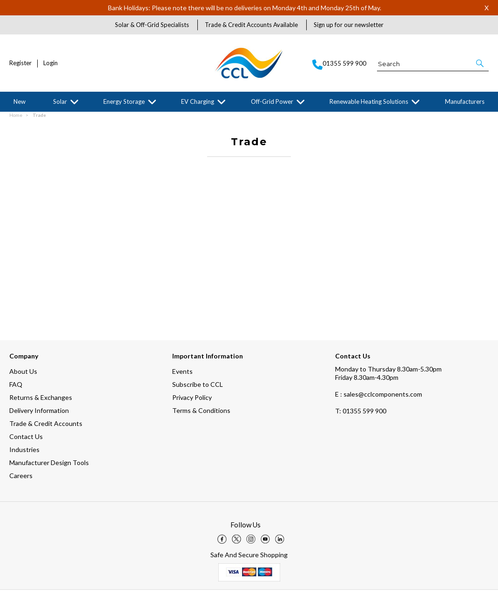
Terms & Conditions (201, 414)
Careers (21, 480)
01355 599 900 (360, 415)
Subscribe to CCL (197, 388)
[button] (480, 63)
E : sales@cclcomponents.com (378, 398)
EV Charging (197, 101)
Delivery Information (39, 414)
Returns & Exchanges (40, 401)
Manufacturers (465, 101)
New (19, 101)
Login (50, 63)
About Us (23, 375)
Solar (60, 101)
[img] (222, 543)
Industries (24, 454)
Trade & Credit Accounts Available (251, 24)
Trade (39, 119)
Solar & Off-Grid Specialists (152, 24)
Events (182, 375)
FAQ (15, 388)
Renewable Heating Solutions (369, 101)
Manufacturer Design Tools (49, 467)
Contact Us (26, 441)
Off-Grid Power (272, 101)
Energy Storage (124, 101)
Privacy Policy (192, 401)
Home (15, 119)
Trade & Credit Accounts (45, 428)
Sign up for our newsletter (349, 24)
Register (20, 63)
